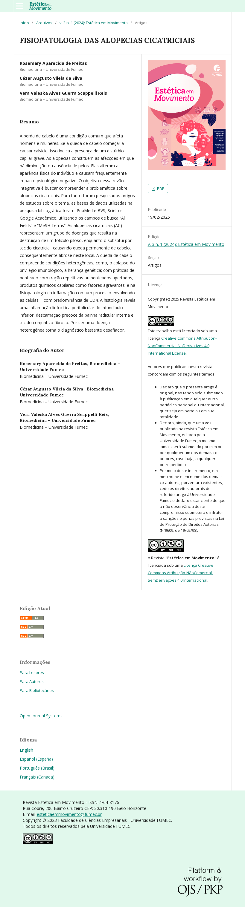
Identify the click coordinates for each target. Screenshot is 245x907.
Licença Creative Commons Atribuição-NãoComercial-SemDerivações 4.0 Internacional (180, 573)
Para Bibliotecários (37, 690)
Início (24, 22)
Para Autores (32, 681)
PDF (160, 188)
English (26, 750)
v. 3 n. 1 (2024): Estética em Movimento (94, 22)
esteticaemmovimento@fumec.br (69, 814)
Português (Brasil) (37, 768)
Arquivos (44, 22)
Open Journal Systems (41, 715)
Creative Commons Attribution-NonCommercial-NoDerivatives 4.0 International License (182, 345)
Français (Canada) (37, 777)
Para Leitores (32, 672)
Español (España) (36, 759)
